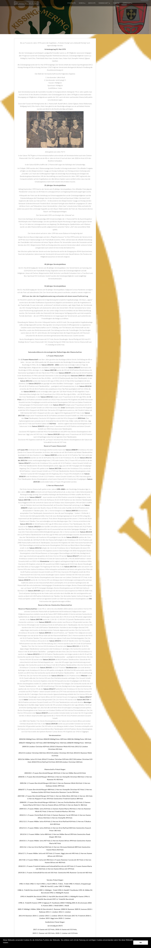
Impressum (127, 3)
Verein (82, 3)
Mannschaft (104, 3)
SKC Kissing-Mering (26, 3)
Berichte (92, 3)
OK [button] (140, 942)
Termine (116, 3)
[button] (3, 945)
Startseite (71, 3)
